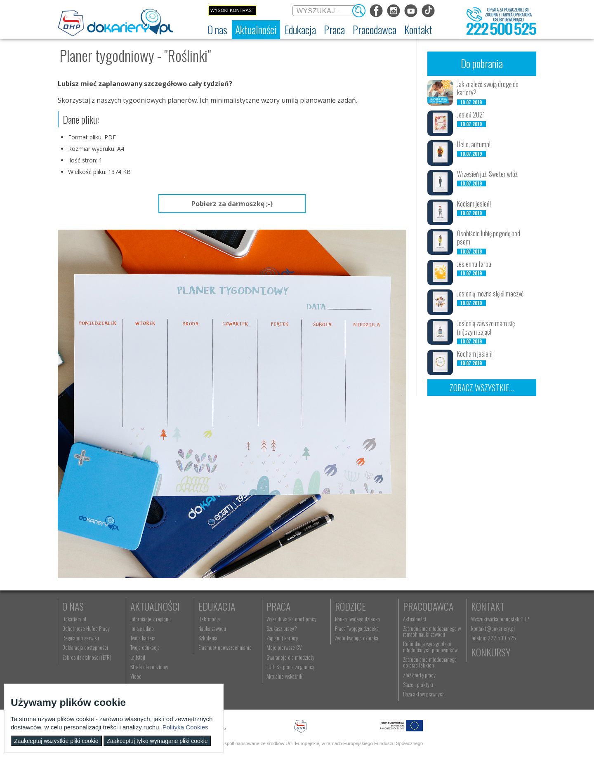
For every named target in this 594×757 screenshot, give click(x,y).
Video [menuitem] (135, 676)
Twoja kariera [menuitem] (143, 638)
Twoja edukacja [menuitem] (145, 647)
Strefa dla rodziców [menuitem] (149, 667)
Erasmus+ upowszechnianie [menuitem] (225, 647)
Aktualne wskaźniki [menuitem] (285, 676)
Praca (278, 606)
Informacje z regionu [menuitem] (150, 619)
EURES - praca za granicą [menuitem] (290, 667)
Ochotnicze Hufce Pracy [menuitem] (86, 628)
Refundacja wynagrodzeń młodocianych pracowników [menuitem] (430, 646)
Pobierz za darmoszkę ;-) (232, 203)
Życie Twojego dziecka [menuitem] (356, 638)
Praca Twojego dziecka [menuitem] (357, 628)
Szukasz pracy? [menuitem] (281, 628)
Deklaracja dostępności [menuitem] (85, 647)
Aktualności (155, 606)
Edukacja (216, 606)
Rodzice (350, 606)
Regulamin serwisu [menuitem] (80, 638)
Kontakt (487, 606)
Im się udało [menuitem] (142, 628)
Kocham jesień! (475, 354)
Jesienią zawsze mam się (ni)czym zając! (486, 327)
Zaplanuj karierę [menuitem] (282, 638)
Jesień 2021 (471, 115)
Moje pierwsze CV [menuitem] (284, 647)
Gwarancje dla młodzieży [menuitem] (290, 657)
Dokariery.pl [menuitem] (74, 619)
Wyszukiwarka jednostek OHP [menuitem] (500, 619)
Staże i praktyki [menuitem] (418, 684)
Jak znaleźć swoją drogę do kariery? (488, 88)
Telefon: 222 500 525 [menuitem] (493, 638)
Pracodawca (428, 606)
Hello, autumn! (473, 144)
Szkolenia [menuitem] (207, 638)
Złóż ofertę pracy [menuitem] (419, 675)
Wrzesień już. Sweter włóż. (488, 174)
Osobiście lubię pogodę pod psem (488, 237)
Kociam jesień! (474, 204)
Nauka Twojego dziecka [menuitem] (357, 619)
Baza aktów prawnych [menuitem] (424, 694)
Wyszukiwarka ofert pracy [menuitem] (291, 619)
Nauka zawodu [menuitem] (212, 628)
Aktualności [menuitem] (414, 619)
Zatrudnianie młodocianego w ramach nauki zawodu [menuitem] (432, 631)
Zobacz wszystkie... (482, 387)
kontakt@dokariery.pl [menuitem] (493, 628)
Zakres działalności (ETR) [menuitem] (86, 657)
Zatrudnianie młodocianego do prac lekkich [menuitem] (430, 662)
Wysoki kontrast (232, 10)
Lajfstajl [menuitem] (137, 657)
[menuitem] (217, 29)
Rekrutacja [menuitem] (209, 619)
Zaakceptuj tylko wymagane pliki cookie (157, 741)
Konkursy (490, 651)
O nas (73, 606)
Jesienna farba (474, 264)
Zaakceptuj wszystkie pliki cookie (56, 741)
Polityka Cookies (185, 727)
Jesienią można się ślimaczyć (490, 294)
